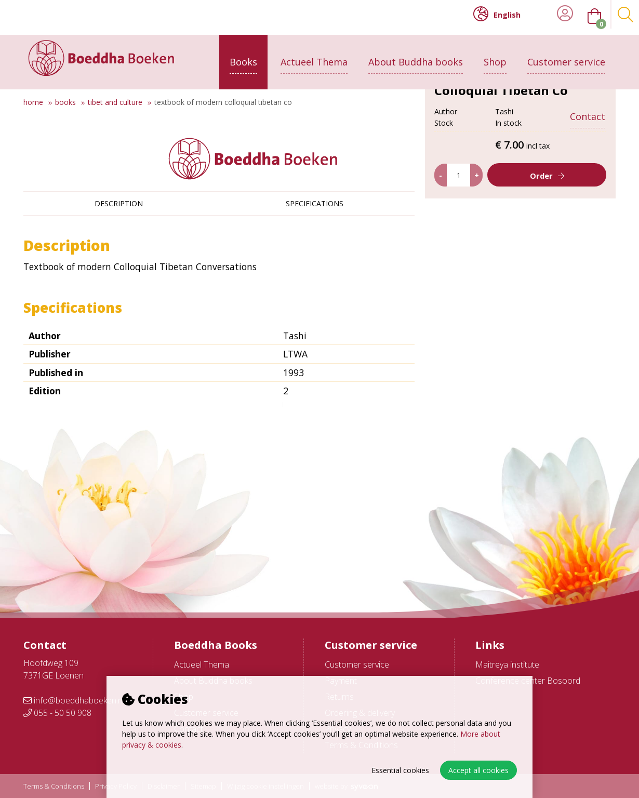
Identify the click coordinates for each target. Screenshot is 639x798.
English (497, 14)
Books (243, 55)
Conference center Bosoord (527, 680)
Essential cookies (400, 770)
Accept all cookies (478, 770)
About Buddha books (415, 55)
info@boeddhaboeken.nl (73, 700)
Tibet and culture (115, 102)
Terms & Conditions (53, 786)
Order (541, 256)
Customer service (566, 55)
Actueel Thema (314, 55)
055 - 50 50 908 (57, 713)
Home (33, 102)
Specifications (314, 203)
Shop (495, 55)
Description (119, 203)
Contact (587, 110)
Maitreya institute (507, 664)
